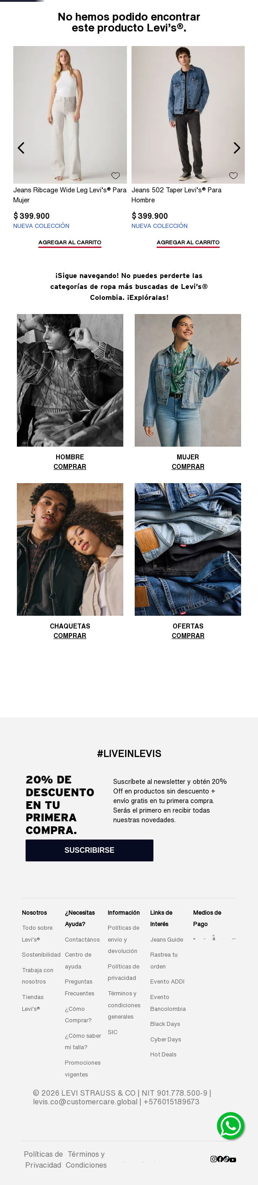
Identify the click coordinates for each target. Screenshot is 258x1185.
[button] (44, 219)
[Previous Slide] (82, 14)
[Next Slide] (161, 14)
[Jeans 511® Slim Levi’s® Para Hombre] (176, 160)
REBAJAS (180, 35)
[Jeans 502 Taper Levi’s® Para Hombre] (81, 160)
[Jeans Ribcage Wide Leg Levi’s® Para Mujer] (34, 160)
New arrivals (78, 35)
